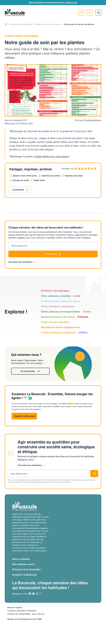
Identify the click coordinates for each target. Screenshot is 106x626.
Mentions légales (14, 607)
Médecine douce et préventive (48, 24)
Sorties (87, 311)
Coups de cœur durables (55, 322)
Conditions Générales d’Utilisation (21, 610)
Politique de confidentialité (18, 614)
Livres (76, 295)
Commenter (18, 189)
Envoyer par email (21, 180)
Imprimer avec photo (51, 175)
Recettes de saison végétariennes (60, 327)
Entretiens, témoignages (55, 290)
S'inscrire (81, 12)
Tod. (39, 619)
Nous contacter (21, 559)
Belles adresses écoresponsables (60, 311)
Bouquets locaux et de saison (58, 316)
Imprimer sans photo (74, 175)
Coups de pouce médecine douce (60, 301)
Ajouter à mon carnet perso (25, 175)
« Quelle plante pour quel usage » (51, 156)
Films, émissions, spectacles (57, 306)
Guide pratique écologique (21, 24)
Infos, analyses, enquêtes (56, 295)
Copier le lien (39, 180)
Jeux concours (38, 614)
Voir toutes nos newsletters (20, 262)
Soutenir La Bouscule (24, 416)
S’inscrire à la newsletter (26, 569)
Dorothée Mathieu (92, 120)
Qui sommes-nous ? (24, 564)
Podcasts (82, 316)
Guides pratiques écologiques (58, 332)
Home (6, 24)
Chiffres (83, 332)
